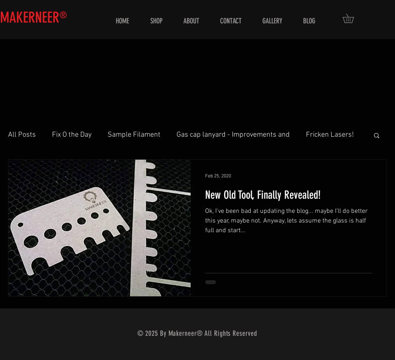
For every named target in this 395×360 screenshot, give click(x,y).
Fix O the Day (71, 135)
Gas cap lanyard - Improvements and (233, 135)
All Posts (22, 135)
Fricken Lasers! (330, 135)
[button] (353, 18)
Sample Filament (134, 135)
